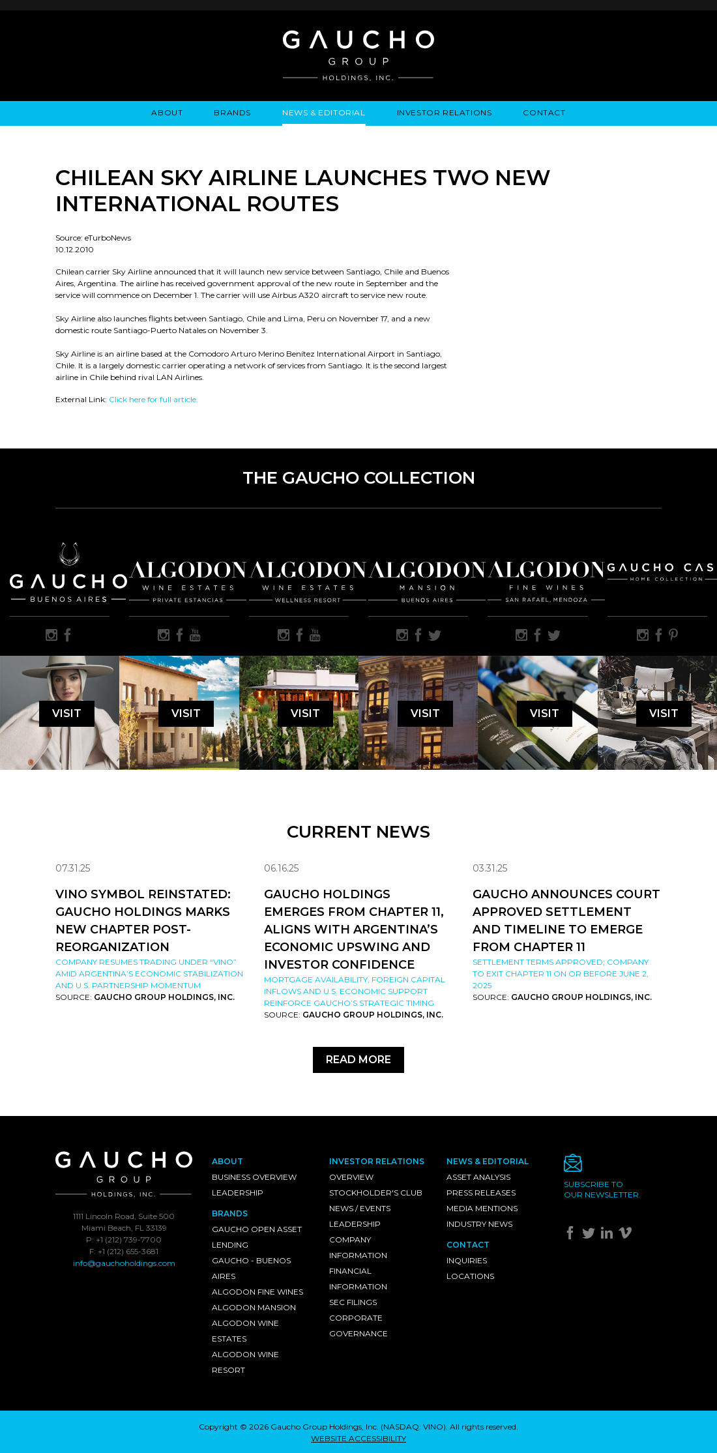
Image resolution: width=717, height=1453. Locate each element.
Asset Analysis (478, 1177)
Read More (358, 1059)
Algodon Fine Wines (257, 1292)
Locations (470, 1276)
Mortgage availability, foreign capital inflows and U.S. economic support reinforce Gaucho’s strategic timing (354, 991)
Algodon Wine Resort (245, 1362)
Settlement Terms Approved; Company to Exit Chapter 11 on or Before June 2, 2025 (561, 973)
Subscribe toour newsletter (601, 1189)
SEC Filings (353, 1302)
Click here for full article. (153, 399)
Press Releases (481, 1192)
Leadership (237, 1192)
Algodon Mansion (254, 1307)
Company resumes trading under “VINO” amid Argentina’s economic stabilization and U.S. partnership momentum (149, 973)
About (167, 112)
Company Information (358, 1247)
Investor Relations (444, 112)
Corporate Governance (358, 1325)
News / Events (359, 1208)
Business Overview (254, 1177)
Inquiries (466, 1260)
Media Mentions (482, 1208)
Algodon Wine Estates (245, 1330)
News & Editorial (324, 112)
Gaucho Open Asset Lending (257, 1237)
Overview (351, 1177)
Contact (544, 112)
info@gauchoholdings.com (124, 1263)
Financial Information (358, 1278)
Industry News (479, 1224)
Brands (232, 112)
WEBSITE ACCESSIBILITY (358, 1438)
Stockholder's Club (375, 1192)
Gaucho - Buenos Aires (251, 1268)
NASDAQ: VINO (413, 1426)
